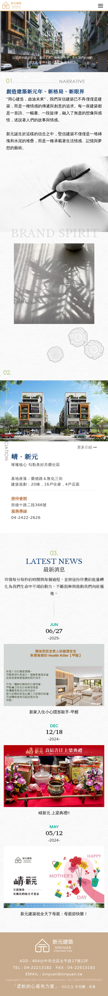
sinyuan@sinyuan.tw (62, 974)
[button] (97, 410)
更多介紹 (87, 447)
